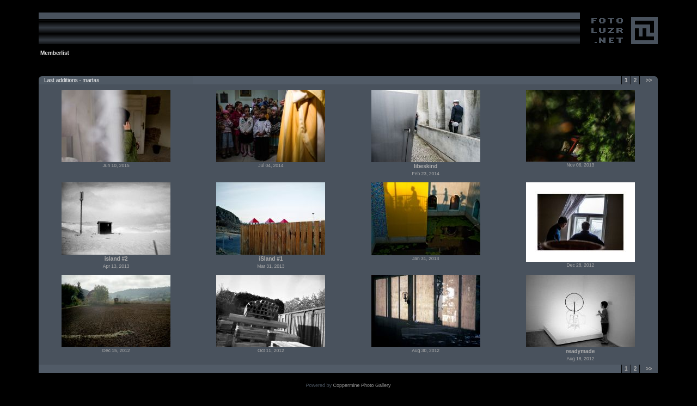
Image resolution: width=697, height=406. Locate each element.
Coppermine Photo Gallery (361, 385)
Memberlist (54, 53)
